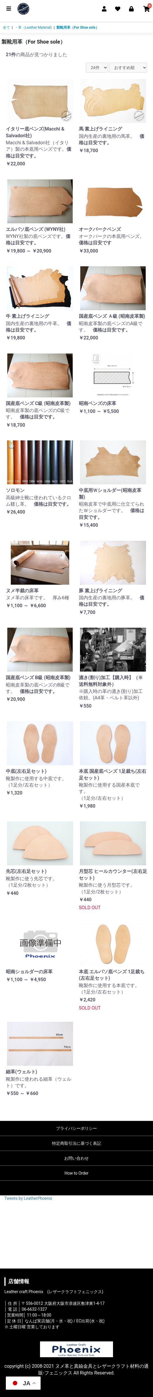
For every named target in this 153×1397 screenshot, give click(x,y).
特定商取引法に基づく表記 (76, 1143)
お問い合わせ (76, 1158)
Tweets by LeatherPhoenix (28, 1198)
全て (6, 27)
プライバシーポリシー (76, 1128)
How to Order (76, 1173)
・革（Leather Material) (33, 27)
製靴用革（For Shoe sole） (77, 27)
